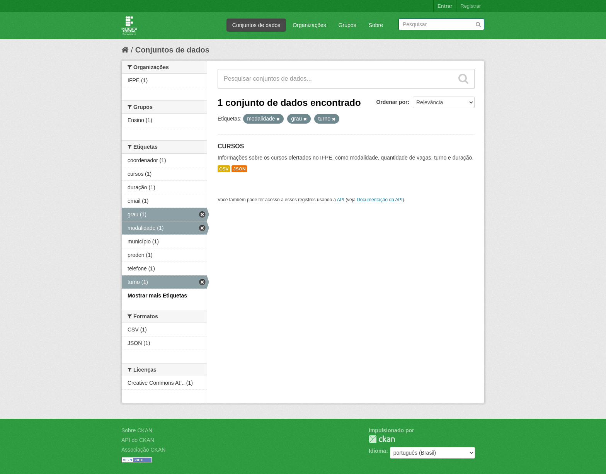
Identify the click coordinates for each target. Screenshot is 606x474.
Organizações (309, 25)
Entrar (444, 6)
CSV (223, 169)
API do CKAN (137, 440)
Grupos (347, 25)
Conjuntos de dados (256, 25)
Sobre (376, 25)
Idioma (377, 451)
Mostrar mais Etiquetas (157, 295)
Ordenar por (392, 102)
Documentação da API (379, 199)
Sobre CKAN (136, 430)
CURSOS (231, 146)
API (340, 199)
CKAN (382, 439)
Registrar (470, 6)
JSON (239, 169)
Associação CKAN (143, 450)
